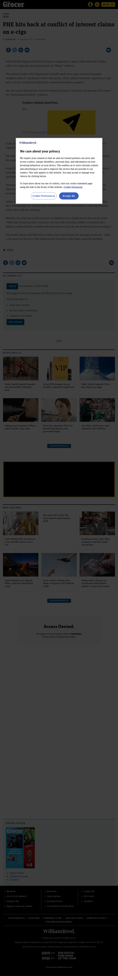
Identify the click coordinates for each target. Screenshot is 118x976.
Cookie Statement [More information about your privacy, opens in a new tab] (73, 187)
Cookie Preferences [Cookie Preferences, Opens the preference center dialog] (44, 195)
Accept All (69, 195)
